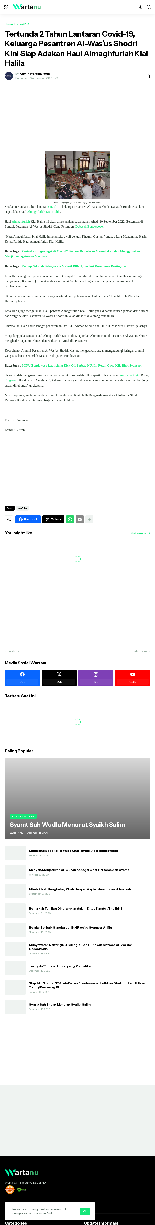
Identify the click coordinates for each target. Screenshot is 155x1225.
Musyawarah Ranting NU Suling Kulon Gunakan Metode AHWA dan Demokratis (81, 947)
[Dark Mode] (140, 7)
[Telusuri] (148, 7)
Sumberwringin (129, 375)
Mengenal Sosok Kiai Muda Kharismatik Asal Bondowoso (73, 851)
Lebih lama (140, 651)
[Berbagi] (146, 76)
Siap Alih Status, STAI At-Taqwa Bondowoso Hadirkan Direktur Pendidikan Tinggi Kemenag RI (87, 985)
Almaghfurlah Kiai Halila (43, 211)
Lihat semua (138, 533)
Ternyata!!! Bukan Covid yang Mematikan (61, 966)
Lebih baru (15, 651)
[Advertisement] (77, 113)
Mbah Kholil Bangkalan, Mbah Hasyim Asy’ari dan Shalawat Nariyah (80, 889)
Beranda (10, 24)
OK (85, 1211)
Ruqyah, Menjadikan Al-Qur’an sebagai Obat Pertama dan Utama (79, 870)
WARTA (24, 24)
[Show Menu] (6, 7)
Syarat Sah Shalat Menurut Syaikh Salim (60, 1004)
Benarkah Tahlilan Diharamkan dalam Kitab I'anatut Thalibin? (76, 908)
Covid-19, (54, 206)
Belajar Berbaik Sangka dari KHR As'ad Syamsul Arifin (70, 927)
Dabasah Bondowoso (89, 226)
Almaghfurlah (21, 221)
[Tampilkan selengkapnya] (89, 519)
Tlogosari (11, 380)
